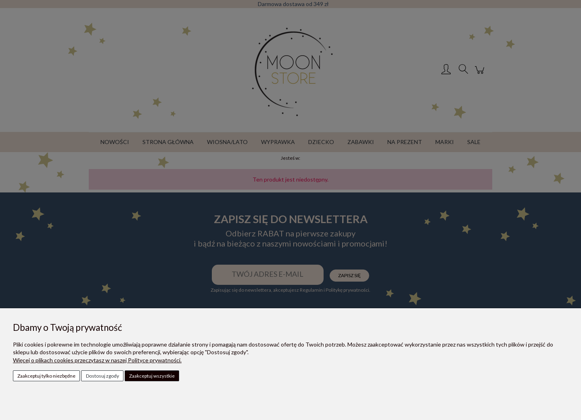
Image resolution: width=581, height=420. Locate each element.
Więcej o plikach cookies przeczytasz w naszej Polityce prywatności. (97, 360)
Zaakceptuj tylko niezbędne (46, 376)
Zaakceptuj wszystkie (152, 376)
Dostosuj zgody (102, 376)
